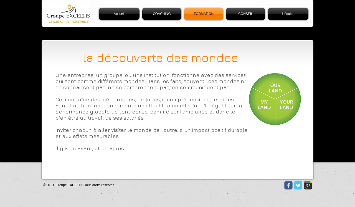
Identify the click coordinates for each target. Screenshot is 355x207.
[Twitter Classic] (298, 185)
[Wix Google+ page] (308, 185)
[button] (287, 14)
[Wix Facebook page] (288, 185)
